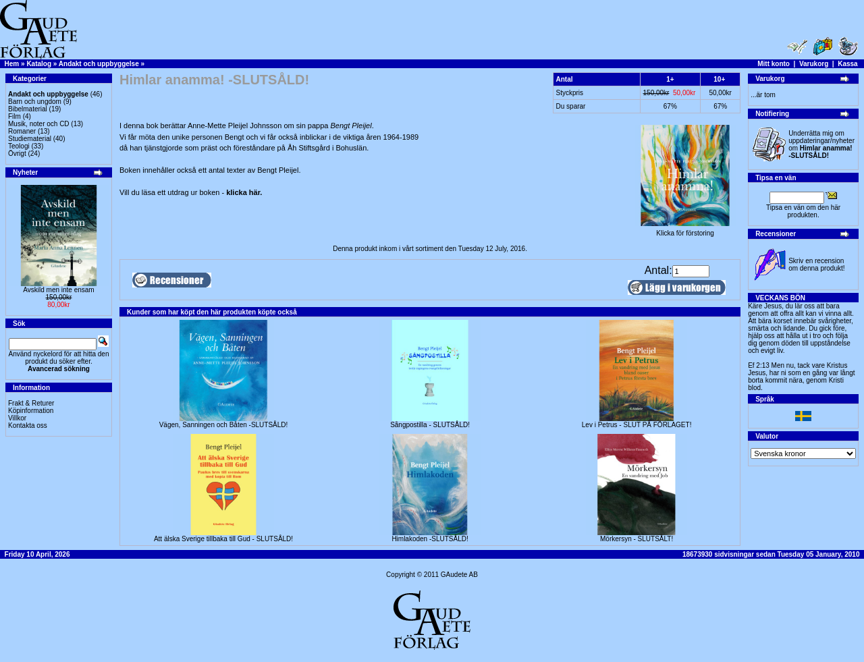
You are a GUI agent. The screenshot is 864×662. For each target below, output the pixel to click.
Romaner (22, 131)
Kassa (847, 63)
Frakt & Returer (31, 403)
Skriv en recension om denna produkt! (816, 264)
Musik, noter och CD (39, 124)
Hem (12, 63)
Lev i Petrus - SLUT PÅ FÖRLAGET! (637, 425)
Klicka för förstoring (685, 230)
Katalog (38, 63)
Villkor (17, 418)
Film (14, 116)
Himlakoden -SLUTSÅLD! (430, 539)
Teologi (19, 146)
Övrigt (17, 153)
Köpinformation (30, 410)
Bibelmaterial (27, 109)
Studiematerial (29, 138)
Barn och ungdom (34, 101)
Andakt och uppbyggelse (99, 63)
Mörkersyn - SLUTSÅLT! (636, 539)
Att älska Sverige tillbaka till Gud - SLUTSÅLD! (223, 539)
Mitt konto (773, 63)
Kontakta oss (27, 425)
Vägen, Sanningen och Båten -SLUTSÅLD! (223, 425)
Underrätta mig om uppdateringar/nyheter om (821, 144)
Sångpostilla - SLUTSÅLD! (430, 425)
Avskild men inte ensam (58, 290)
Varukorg (813, 63)
